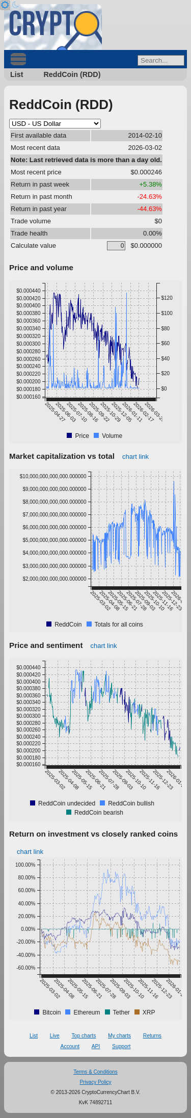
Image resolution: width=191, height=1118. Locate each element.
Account (70, 1046)
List (16, 74)
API (96, 1046)
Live (55, 1035)
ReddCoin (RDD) (71, 74)
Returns (152, 1035)
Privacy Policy (95, 1082)
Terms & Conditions (95, 1072)
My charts (119, 1035)
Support (121, 1046)
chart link (135, 456)
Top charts (83, 1035)
